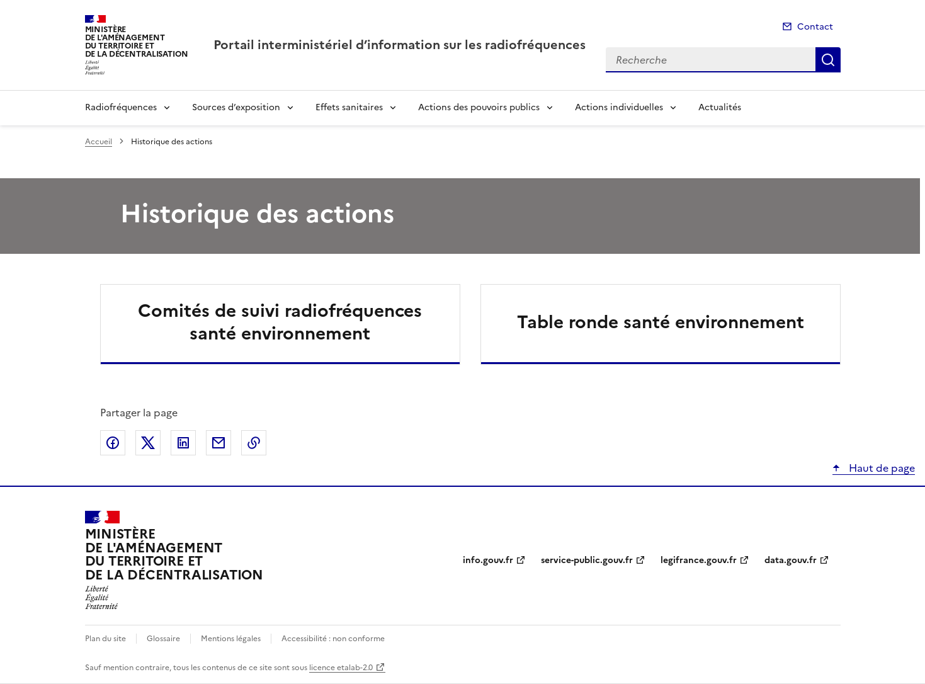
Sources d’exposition (236, 107)
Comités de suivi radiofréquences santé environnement (280, 322)
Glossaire (163, 638)
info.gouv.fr (488, 560)
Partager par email (218, 442)
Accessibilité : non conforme (333, 638)
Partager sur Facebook (112, 442)
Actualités (719, 107)
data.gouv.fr (790, 560)
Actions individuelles (619, 107)
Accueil (98, 141)
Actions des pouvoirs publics (479, 107)
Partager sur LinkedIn (183, 442)
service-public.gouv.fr (587, 560)
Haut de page (880, 468)
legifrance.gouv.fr (699, 560)
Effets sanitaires (349, 107)
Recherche (828, 59)
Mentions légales (231, 638)
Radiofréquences (121, 107)
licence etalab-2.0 (341, 667)
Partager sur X (148, 442)
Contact (815, 26)
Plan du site (105, 638)
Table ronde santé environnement (660, 322)
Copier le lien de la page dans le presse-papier (253, 442)
